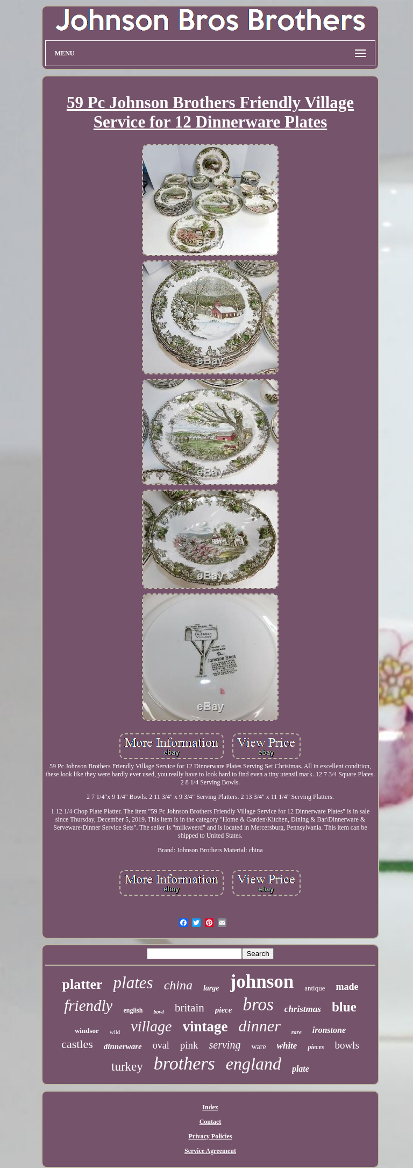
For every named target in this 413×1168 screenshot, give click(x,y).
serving (225, 1045)
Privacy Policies (210, 1136)
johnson (262, 981)
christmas (302, 1009)
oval (161, 1045)
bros (258, 1004)
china (178, 985)
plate (300, 1068)
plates (133, 982)
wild (115, 1032)
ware (258, 1047)
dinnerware (123, 1046)
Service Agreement (210, 1151)
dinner (260, 1026)
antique (314, 988)
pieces (316, 1047)
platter (82, 984)
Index (210, 1107)
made (347, 986)
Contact (211, 1121)
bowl (158, 1012)
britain (189, 1007)
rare (296, 1032)
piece (223, 1010)
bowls (346, 1045)
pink (189, 1045)
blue (344, 1007)
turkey (127, 1066)
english (133, 1010)
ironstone (329, 1030)
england (253, 1063)
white (287, 1045)
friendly (88, 1005)
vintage (205, 1026)
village (151, 1026)
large (211, 988)
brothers (184, 1063)
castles (77, 1044)
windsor (87, 1031)
